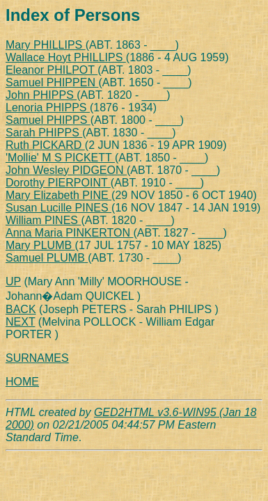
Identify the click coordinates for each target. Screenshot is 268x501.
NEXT (20, 322)
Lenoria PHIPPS (48, 107)
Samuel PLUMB (47, 258)
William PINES (43, 220)
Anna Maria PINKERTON (69, 233)
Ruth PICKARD (45, 145)
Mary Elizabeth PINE (58, 195)
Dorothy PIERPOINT (58, 183)
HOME (22, 382)
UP (13, 281)
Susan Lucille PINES (58, 208)
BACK (21, 309)
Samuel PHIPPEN (52, 82)
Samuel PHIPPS (48, 120)
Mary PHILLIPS (46, 45)
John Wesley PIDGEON (66, 170)
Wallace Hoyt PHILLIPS (66, 57)
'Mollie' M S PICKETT (60, 158)
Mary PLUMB (40, 245)
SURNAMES (37, 358)
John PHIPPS (41, 95)
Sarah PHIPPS (44, 132)
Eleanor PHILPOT (51, 70)
